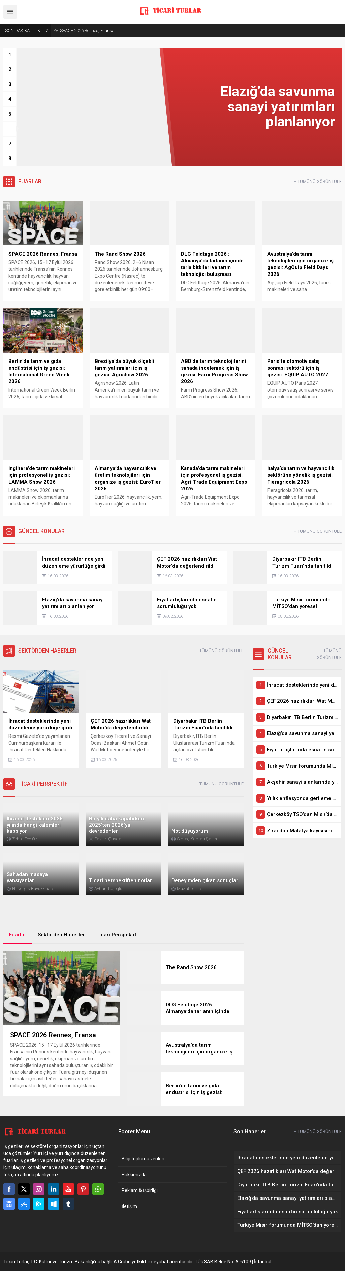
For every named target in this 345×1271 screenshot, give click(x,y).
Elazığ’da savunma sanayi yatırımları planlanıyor (107, 30)
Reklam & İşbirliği (140, 1190)
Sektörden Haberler (61, 935)
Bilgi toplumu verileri (143, 1158)
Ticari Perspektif (116, 935)
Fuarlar (17, 935)
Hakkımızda (134, 1174)
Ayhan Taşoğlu (108, 888)
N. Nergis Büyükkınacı (33, 888)
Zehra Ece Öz (24, 838)
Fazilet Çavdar (108, 838)
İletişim (129, 1206)
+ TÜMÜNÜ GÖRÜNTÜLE (318, 181)
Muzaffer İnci (189, 888)
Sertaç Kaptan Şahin (197, 838)
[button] (9, 55)
